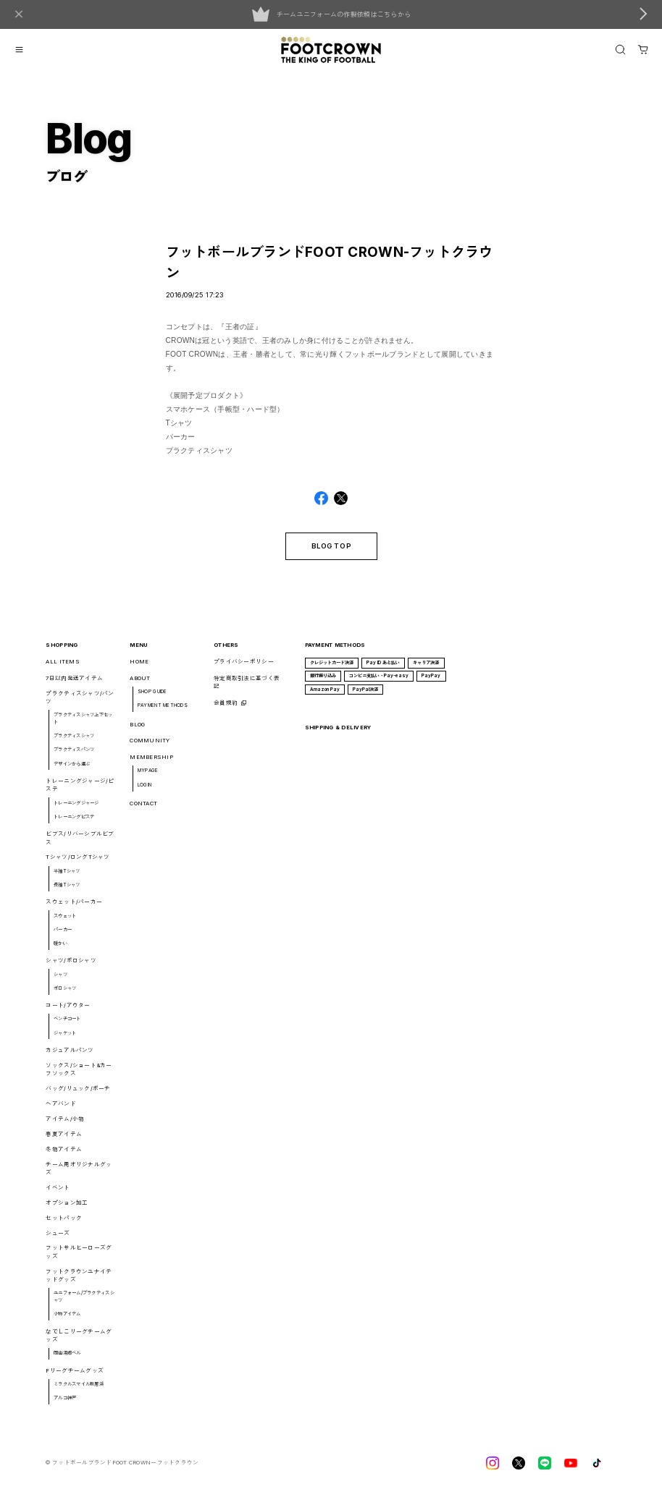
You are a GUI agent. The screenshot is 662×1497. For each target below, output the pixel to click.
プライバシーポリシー (244, 666)
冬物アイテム (64, 1154)
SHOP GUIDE (152, 697)
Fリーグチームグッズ (75, 1375)
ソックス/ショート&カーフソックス (79, 1074)
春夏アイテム (64, 1139)
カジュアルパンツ (69, 1055)
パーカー (63, 935)
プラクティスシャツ (74, 741)
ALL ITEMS (62, 666)
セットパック (64, 1222)
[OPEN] (620, 49)
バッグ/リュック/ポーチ (78, 1093)
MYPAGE (148, 776)
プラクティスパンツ (74, 755)
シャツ (60, 979)
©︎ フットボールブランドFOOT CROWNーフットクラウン (122, 1467)
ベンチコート (67, 1024)
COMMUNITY (149, 745)
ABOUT (140, 683)
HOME (139, 666)
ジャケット (65, 1037)
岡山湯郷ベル (67, 1358)
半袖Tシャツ (67, 876)
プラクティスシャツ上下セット (83, 723)
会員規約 (226, 708)
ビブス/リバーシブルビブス (80, 843)
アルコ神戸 (65, 1403)
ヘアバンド (60, 1109)
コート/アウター (68, 1010)
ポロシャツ (65, 993)
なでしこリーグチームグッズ (79, 1340)
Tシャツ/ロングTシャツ (77, 862)
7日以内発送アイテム (74, 683)
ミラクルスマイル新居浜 (79, 1389)
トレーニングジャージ (76, 807)
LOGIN (144, 789)
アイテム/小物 (65, 1124)
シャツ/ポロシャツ (71, 965)
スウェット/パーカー (74, 907)
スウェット (65, 920)
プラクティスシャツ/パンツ (80, 702)
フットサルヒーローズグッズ (79, 1257)
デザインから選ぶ (72, 768)
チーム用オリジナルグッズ (79, 1173)
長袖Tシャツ (67, 890)
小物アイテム (67, 1319)
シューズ (58, 1237)
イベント (58, 1192)
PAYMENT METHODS (163, 710)
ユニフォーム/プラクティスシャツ (84, 1301)
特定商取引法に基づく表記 (247, 687)
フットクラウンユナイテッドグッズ (79, 1280)
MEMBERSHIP (151, 762)
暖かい (60, 948)
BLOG (137, 729)
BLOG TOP (331, 551)
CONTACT (143, 808)
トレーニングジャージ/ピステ (80, 790)
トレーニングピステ (74, 822)
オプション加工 (67, 1208)
